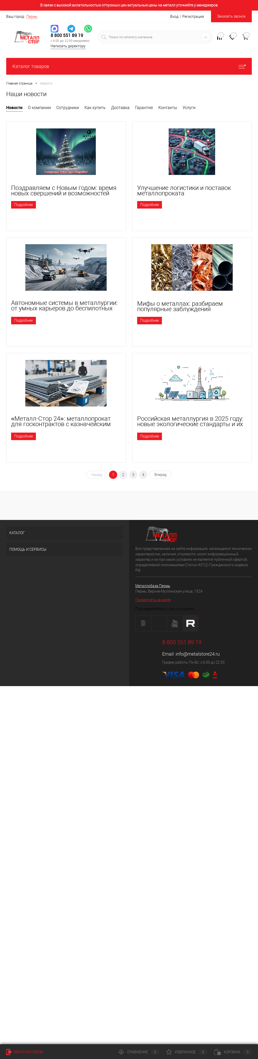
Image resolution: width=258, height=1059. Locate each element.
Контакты (167, 107)
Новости (14, 107)
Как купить (95, 107)
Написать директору (68, 46)
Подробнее (23, 205)
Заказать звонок (231, 16)
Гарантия (144, 107)
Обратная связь (25, 1052)
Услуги (189, 107)
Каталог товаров (129, 66)
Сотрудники (67, 107)
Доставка (120, 107)
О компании (39, 107)
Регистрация (193, 16)
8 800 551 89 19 (67, 35)
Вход (174, 16)
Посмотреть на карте (153, 600)
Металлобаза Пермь (152, 586)
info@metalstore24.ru (198, 654)
